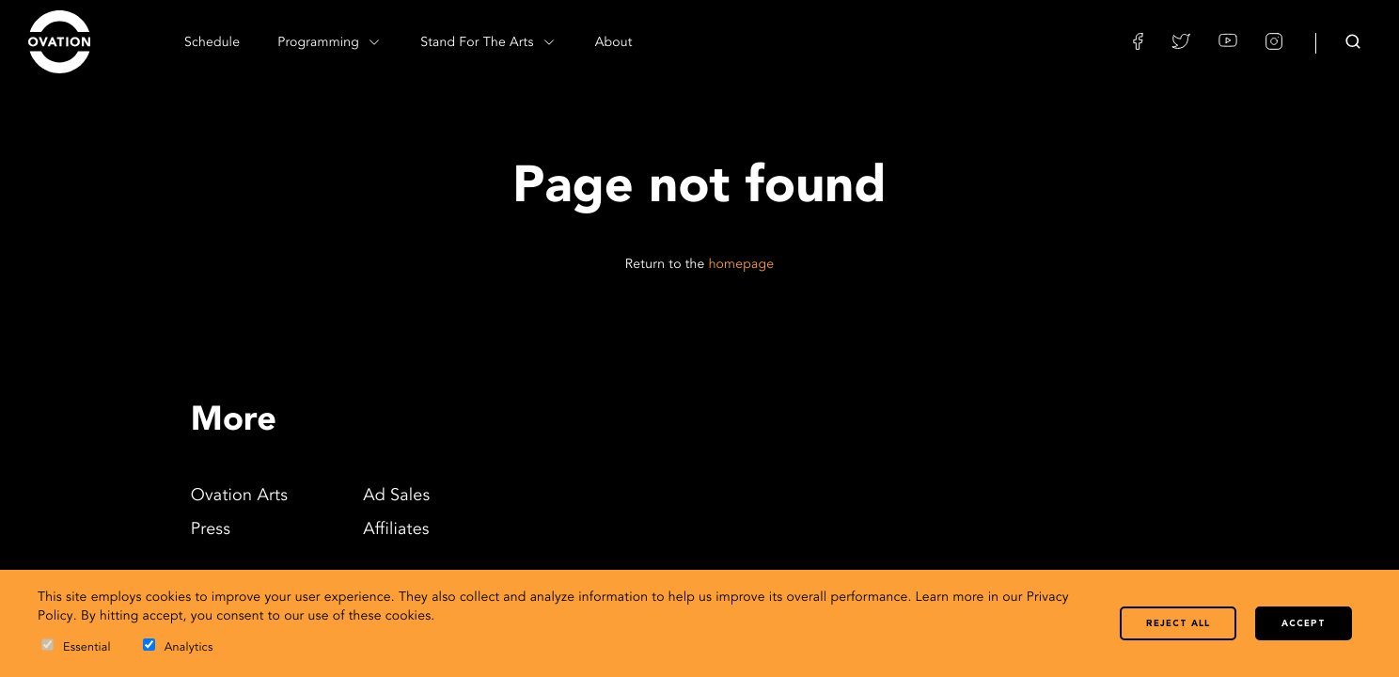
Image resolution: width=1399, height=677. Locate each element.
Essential (76, 646)
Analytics (178, 646)
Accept (1303, 624)
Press (210, 530)
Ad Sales (396, 496)
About (614, 43)
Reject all (1178, 624)
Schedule (212, 43)
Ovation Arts (239, 496)
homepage (742, 265)
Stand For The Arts (489, 42)
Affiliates (396, 530)
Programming (330, 42)
